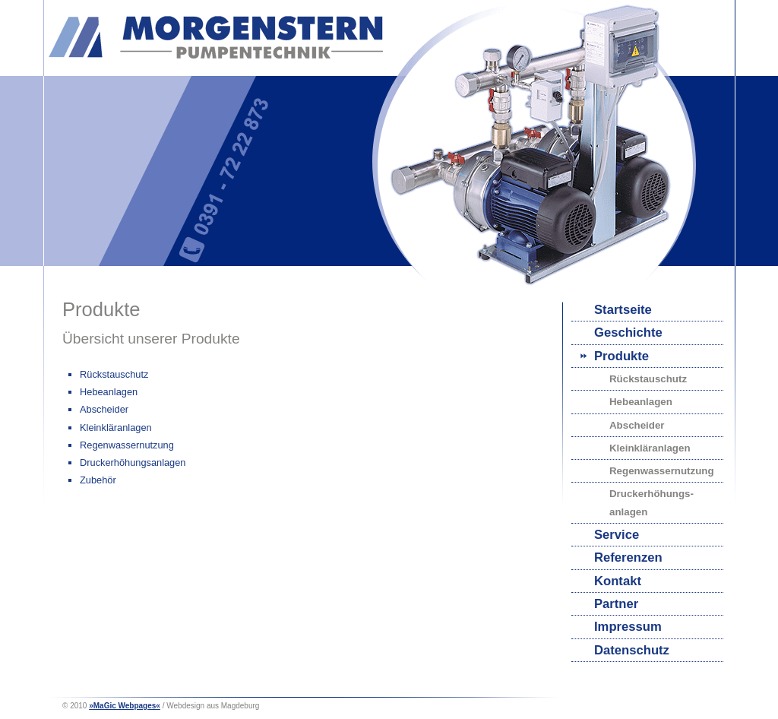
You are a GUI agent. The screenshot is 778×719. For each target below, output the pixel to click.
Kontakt (617, 581)
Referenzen (628, 557)
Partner (616, 604)
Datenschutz (631, 650)
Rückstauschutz (648, 379)
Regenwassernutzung (661, 471)
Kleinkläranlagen (650, 448)
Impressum (628, 626)
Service (616, 534)
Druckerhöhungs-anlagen (651, 502)
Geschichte (628, 332)
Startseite (623, 309)
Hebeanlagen (640, 401)
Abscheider (637, 425)
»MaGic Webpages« (124, 706)
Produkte (621, 356)
